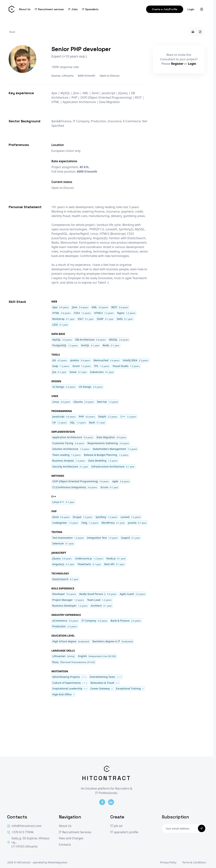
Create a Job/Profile (164, 9)
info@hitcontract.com (24, 826)
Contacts (65, 845)
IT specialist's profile (124, 832)
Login (191, 9)
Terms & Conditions (194, 862)
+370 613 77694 (20, 832)
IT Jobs (73, 9)
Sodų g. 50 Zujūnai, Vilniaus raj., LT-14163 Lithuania (28, 842)
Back (12, 31)
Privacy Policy (168, 862)
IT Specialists (90, 9)
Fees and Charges (71, 838)
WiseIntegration (57, 862)
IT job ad (116, 826)
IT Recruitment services (49, 9)
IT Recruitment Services (75, 832)
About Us (24, 9)
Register (177, 64)
